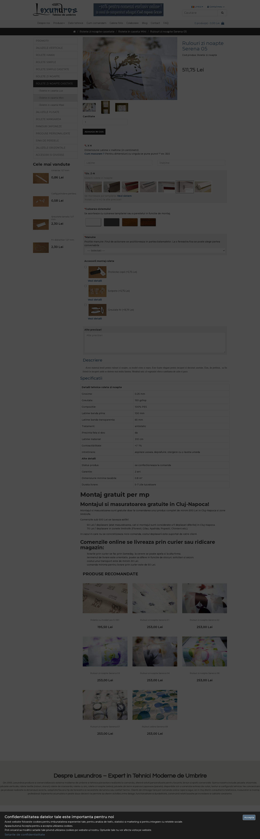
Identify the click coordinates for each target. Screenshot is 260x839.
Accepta (249, 817)
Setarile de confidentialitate (25, 834)
